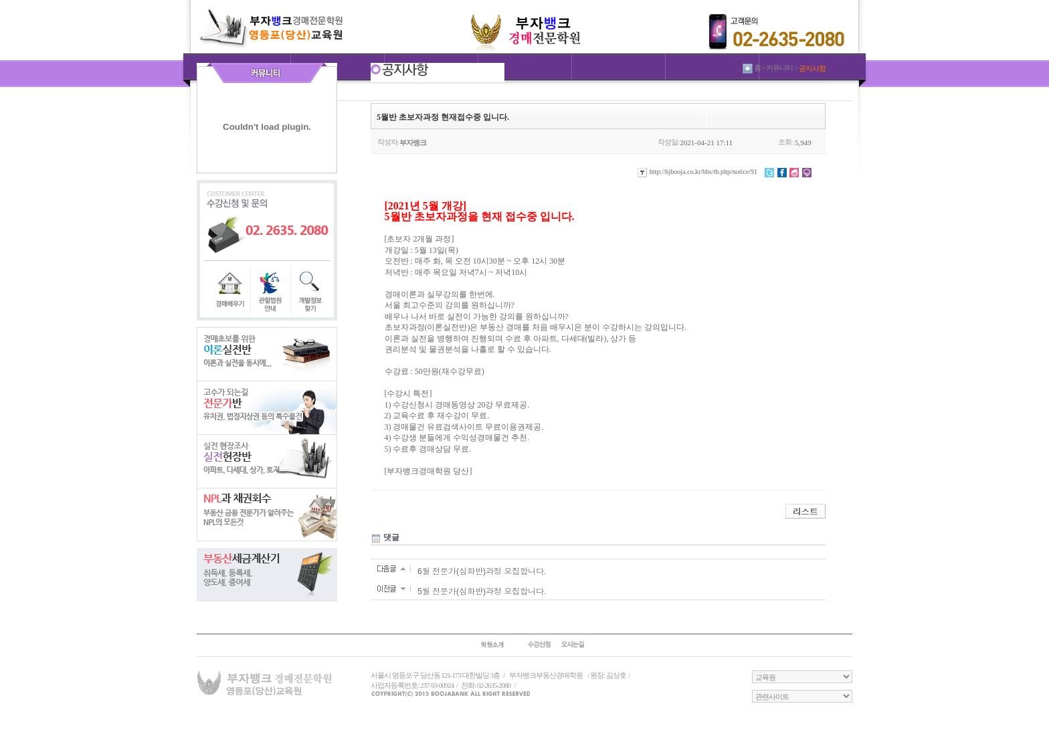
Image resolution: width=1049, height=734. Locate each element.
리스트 (805, 511)
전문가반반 (267, 407)
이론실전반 (267, 354)
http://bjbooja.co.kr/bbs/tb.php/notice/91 (697, 171)
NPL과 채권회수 (267, 514)
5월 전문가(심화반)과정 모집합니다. (482, 591)
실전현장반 (267, 461)
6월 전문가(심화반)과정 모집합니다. (482, 571)
